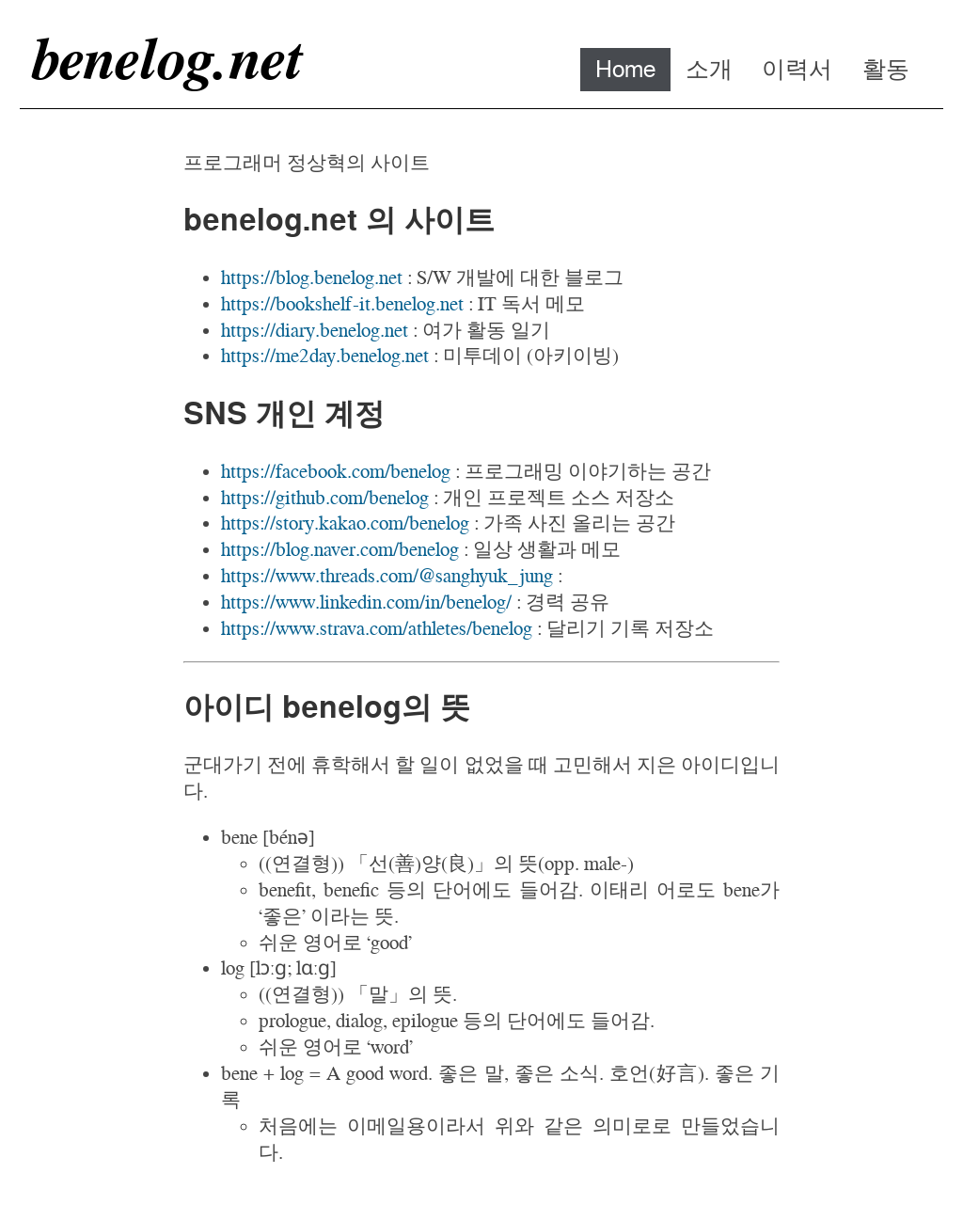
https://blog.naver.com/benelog (340, 549)
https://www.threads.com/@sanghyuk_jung (387, 575)
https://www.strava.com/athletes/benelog (376, 628)
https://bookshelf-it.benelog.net (342, 303)
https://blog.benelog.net (312, 277)
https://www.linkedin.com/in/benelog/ (366, 601)
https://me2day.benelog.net (325, 355)
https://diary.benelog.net (314, 330)
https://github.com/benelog (325, 497)
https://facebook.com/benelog (335, 471)
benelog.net (165, 58)
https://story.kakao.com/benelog (345, 522)
